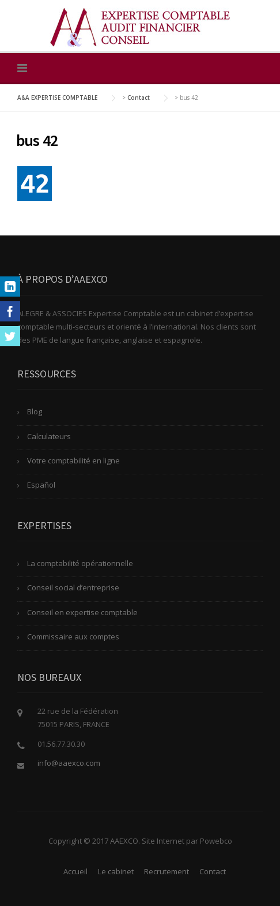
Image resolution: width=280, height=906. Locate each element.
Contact (212, 871)
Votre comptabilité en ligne (73, 460)
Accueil (75, 871)
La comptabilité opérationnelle (80, 563)
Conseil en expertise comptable (82, 612)
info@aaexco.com (68, 763)
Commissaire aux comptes (73, 636)
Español (41, 485)
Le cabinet (116, 871)
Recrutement (166, 871)
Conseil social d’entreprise (73, 587)
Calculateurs (49, 436)
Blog (34, 411)
